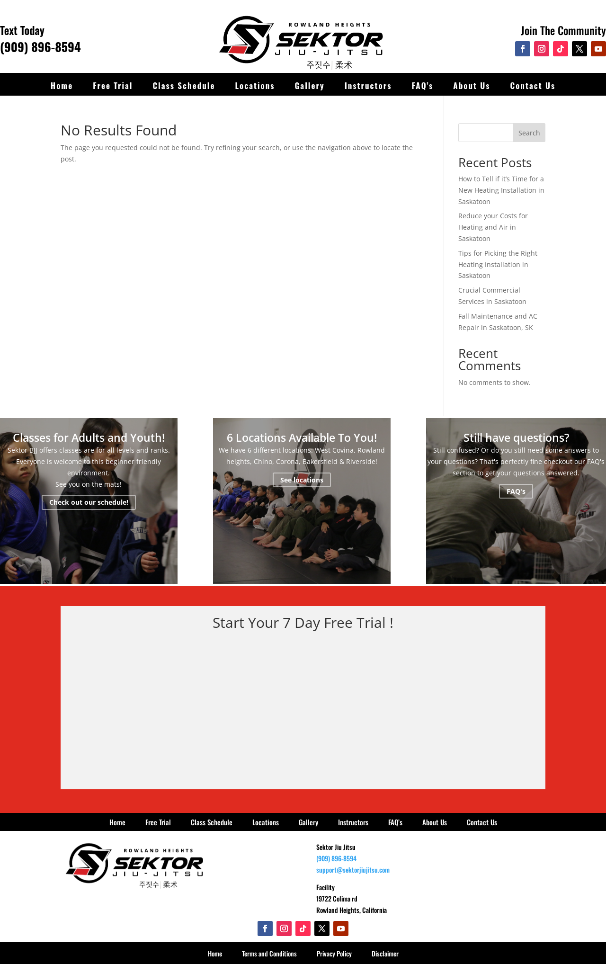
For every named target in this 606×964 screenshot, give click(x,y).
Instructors (368, 85)
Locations (255, 85)
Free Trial (113, 85)
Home (62, 85)
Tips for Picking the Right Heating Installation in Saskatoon (497, 264)
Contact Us (533, 85)
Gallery (309, 85)
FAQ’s (422, 85)
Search (529, 132)
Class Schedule (184, 85)
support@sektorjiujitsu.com (353, 870)
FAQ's (516, 491)
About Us (471, 85)
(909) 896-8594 (40, 46)
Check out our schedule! (88, 502)
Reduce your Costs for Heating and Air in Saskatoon (493, 227)
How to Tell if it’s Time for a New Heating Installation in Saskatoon (501, 190)
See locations (301, 479)
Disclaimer (385, 953)
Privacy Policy (334, 953)
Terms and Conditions (269, 953)
